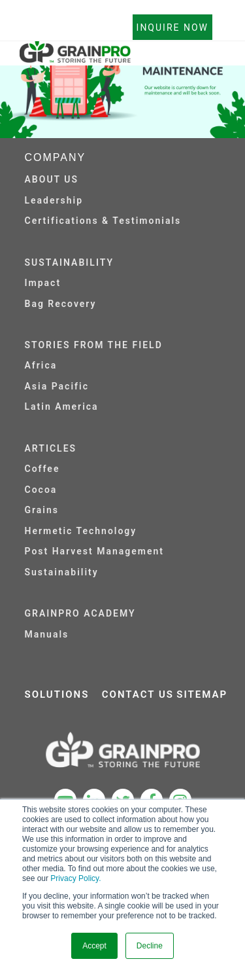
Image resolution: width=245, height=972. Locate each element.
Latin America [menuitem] (62, 406)
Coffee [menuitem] (42, 468)
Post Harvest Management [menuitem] (94, 551)
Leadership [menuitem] (54, 200)
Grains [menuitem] (42, 510)
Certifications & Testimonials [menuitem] (103, 220)
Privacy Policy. (75, 878)
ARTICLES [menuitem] (51, 448)
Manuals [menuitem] (47, 634)
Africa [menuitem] (41, 365)
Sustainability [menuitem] (62, 572)
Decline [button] (150, 945)
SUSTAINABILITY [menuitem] (69, 262)
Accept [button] (94, 945)
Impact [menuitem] (43, 283)
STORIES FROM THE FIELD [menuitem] (94, 345)
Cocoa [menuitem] (41, 489)
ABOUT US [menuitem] (52, 179)
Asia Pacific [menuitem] (57, 386)
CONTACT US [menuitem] (138, 694)
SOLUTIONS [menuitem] (57, 694)
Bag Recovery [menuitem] (61, 303)
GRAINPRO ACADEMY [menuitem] (80, 613)
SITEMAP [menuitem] (201, 694)
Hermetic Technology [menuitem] (81, 531)
